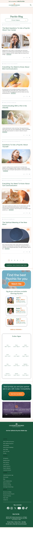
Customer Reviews (7, 470)
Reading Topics (6, 460)
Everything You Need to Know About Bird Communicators (15, 68)
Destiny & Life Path (7, 484)
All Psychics (5, 458)
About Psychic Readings (8, 447)
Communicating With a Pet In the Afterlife (14, 107)
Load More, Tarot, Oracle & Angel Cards (16, 265)
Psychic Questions (7, 24)
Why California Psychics (8, 443)
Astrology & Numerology (9, 219)
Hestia (18, 308)
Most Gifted (5, 449)
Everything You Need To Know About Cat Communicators (16, 184)
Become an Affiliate (7, 491)
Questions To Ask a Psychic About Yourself (15, 145)
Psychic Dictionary (7, 495)
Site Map (24, 522)
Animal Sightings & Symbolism (10, 102)
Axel (17, 298)
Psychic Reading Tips (16, 24)
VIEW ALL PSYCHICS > (16, 329)
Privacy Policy (10, 522)
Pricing (4, 453)
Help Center (5, 497)
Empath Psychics (6, 466)
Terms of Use (18, 522)
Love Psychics (6, 464)
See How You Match (16, 394)
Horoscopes (5, 477)
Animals (5, 63)
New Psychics (6, 462)
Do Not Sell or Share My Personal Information (16, 523)
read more (9, 54)
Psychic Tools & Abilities (12, 63)
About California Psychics (8, 441)
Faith (17, 319)
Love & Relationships (7, 481)
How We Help (6, 445)
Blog (4, 479)
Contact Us (5, 499)
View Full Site (15, 514)
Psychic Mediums (6, 468)
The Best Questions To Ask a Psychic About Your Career (16, 29)
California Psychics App (8, 475)
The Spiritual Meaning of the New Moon (14, 223)
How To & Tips (6, 451)
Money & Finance (6, 482)
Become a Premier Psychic (8, 493)
